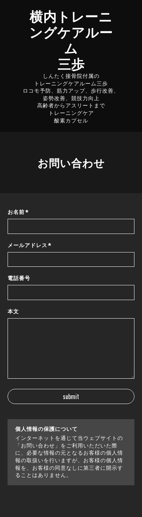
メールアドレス (29, 245)
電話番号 (19, 278)
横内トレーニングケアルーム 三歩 (71, 39)
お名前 (18, 212)
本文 (13, 311)
